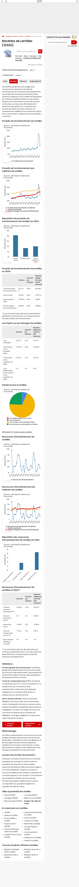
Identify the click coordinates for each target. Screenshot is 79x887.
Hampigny (33, 56)
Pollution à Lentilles (31, 840)
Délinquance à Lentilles (32, 837)
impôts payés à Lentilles (23, 432)
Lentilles (27, 36)
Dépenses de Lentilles (32, 724)
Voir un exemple (72, 45)
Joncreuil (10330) (30, 795)
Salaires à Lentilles (11, 815)
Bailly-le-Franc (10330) (32, 798)
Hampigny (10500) (11, 798)
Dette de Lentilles (9, 724)
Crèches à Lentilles (31, 821)
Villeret (26, 56)
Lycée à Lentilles (30, 818)
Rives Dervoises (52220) (13, 801)
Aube (21, 36)
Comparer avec (7, 75)
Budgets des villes (11, 36)
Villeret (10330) (9, 795)
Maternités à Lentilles (32, 823)
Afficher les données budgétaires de (15, 70)
